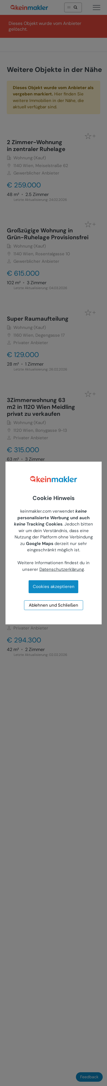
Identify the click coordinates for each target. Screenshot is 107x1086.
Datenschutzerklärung (61, 569)
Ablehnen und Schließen (53, 605)
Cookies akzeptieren (53, 586)
